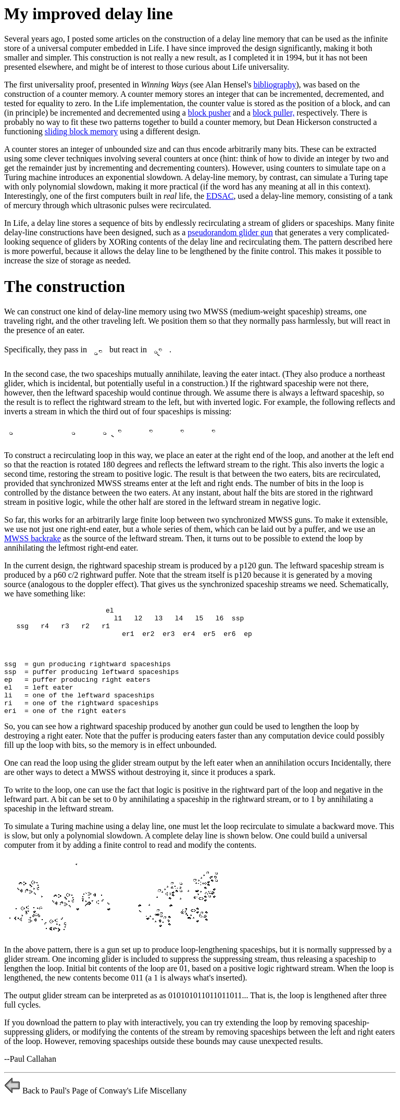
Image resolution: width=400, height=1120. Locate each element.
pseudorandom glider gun (230, 232)
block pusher (209, 112)
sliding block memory (81, 131)
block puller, (273, 112)
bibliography (275, 84)
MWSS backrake (32, 538)
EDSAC (219, 196)
